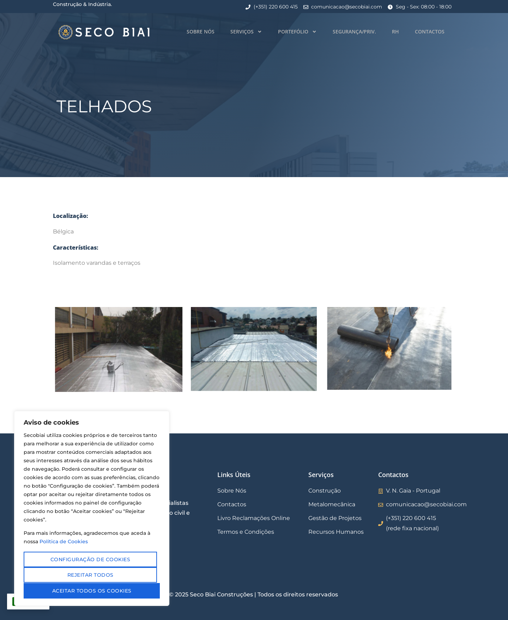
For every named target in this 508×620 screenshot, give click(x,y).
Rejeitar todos (90, 575)
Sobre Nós (200, 31)
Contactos (430, 31)
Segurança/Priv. (354, 31)
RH (395, 31)
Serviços (246, 32)
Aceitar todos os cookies (92, 591)
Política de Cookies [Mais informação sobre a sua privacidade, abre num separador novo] (64, 542)
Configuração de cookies (90, 560)
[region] (91, 509)
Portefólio (297, 32)
